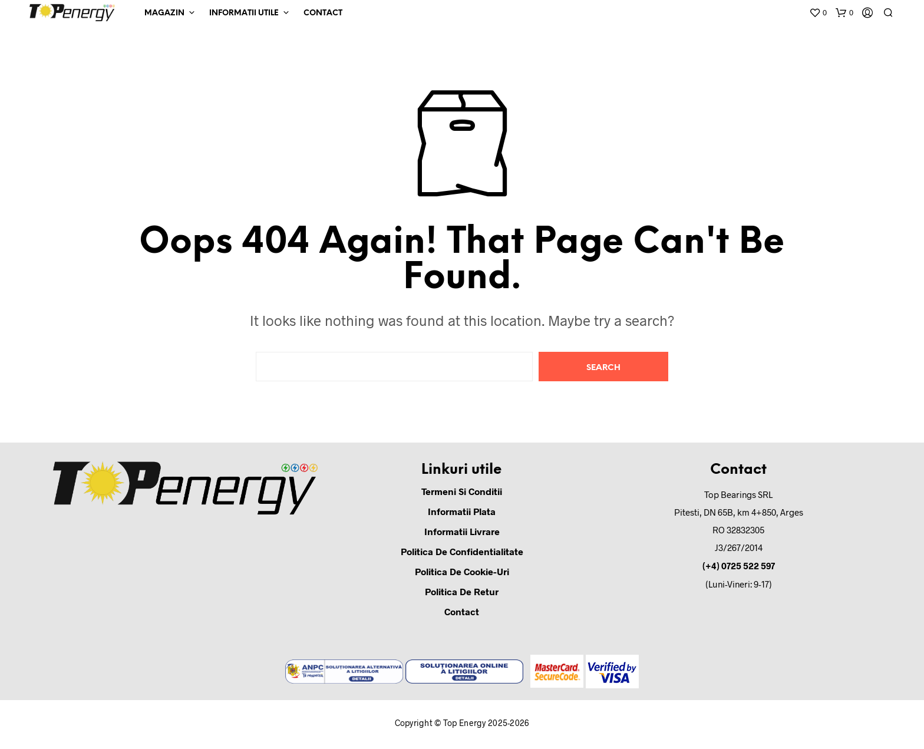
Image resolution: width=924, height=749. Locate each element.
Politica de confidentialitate (462, 551)
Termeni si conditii (461, 491)
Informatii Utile (244, 13)
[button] (818, 13)
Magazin (164, 13)
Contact (322, 13)
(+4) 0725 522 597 (738, 565)
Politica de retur (462, 591)
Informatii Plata (462, 511)
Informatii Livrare (462, 531)
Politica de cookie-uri (462, 571)
